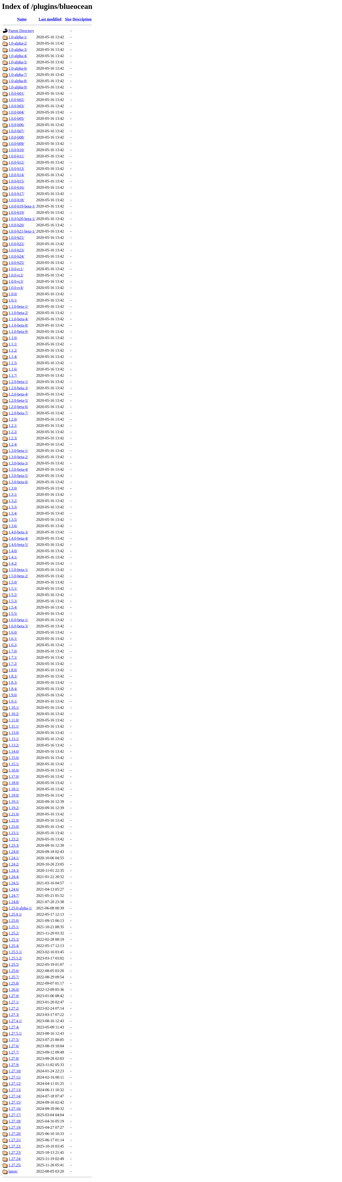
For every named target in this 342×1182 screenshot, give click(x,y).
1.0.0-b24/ (16, 256)
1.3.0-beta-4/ (18, 469)
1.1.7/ (12, 375)
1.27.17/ (14, 1115)
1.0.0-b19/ (16, 212)
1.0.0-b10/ (16, 150)
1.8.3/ (12, 682)
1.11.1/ (13, 726)
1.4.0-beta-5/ (18, 545)
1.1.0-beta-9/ (18, 331)
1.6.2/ (12, 645)
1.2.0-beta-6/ (18, 407)
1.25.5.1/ (15, 952)
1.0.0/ (12, 294)
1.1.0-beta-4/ (18, 319)
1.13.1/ (13, 739)
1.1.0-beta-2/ (18, 313)
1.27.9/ (13, 1065)
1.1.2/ (12, 350)
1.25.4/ (13, 946)
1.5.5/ (12, 613)
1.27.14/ (14, 1096)
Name (22, 19)
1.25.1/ (13, 927)
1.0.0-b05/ (16, 118)
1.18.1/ (13, 789)
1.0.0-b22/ (16, 244)
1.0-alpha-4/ (17, 56)
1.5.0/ (12, 582)
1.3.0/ (12, 488)
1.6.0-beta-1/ (18, 620)
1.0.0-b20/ (16, 225)
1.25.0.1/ (15, 914)
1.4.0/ (12, 551)
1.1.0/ (12, 338)
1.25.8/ (13, 983)
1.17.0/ (13, 776)
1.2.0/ (12, 419)
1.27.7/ (13, 1052)
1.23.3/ (13, 845)
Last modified (50, 19)
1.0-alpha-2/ (17, 43)
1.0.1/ (12, 300)
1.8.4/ (12, 689)
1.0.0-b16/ (16, 187)
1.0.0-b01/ (16, 93)
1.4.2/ (12, 563)
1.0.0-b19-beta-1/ (21, 206)
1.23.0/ (13, 827)
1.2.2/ (12, 432)
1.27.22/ (14, 1146)
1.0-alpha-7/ (17, 75)
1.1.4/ (12, 357)
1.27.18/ (14, 1121)
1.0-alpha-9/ (17, 87)
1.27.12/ (14, 1083)
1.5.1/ (12, 588)
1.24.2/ (13, 864)
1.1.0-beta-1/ (18, 306)
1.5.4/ (12, 607)
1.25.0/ (13, 921)
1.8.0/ (12, 670)
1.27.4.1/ (15, 1021)
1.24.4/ (13, 877)
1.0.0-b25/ (16, 263)
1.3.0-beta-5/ (18, 476)
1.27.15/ (14, 1102)
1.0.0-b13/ (16, 169)
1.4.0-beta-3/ (18, 532)
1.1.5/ (12, 363)
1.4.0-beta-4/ (18, 538)
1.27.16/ (14, 1109)
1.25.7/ (13, 977)
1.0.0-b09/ (16, 143)
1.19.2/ (13, 808)
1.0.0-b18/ (16, 200)
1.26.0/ (13, 989)
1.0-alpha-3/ (17, 49)
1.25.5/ (13, 964)
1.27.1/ (13, 1002)
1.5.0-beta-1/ (18, 570)
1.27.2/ (13, 1008)
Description (82, 19)
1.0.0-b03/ (16, 106)
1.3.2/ (12, 501)
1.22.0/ (13, 820)
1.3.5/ (12, 519)
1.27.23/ (14, 1152)
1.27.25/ (14, 1165)
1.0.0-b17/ (16, 194)
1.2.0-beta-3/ (18, 388)
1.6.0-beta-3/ (18, 626)
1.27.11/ (14, 1077)
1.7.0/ (12, 651)
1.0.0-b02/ (16, 100)
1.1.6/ (12, 369)
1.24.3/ (13, 870)
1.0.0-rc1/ (15, 269)
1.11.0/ (13, 720)
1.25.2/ (13, 933)
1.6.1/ (12, 639)
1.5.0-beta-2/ (18, 576)
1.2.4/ (12, 444)
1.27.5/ (13, 1040)
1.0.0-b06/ (16, 125)
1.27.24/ (14, 1159)
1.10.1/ (13, 707)
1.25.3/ (13, 939)
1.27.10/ (14, 1071)
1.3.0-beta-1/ (18, 451)
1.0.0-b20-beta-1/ (21, 219)
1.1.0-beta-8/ (18, 325)
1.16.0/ (13, 770)
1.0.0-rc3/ (15, 281)
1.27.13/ (14, 1090)
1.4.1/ (12, 557)
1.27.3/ (13, 1015)
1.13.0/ (13, 733)
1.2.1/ (12, 425)
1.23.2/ (13, 839)
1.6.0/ (12, 632)
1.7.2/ (12, 664)
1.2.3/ (12, 438)
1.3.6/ (12, 526)
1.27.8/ (13, 1058)
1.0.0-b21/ (16, 237)
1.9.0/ (12, 695)
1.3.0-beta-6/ (18, 482)
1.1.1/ (12, 344)
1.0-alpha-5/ (17, 62)
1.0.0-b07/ (16, 131)
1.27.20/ (14, 1134)
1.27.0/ (13, 996)
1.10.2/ (13, 714)
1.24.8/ (13, 902)
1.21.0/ (13, 814)
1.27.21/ (14, 1140)
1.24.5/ (13, 883)
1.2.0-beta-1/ (18, 382)
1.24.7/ (13, 895)
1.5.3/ (12, 601)
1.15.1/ (13, 764)
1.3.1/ (12, 494)
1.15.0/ (13, 758)
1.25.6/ (13, 971)
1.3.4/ (12, 513)
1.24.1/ (13, 858)
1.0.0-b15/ (16, 181)
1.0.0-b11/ (16, 156)
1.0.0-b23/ (16, 250)
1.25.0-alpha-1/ (20, 908)
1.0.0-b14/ (16, 175)
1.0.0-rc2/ (15, 275)
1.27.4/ (13, 1027)
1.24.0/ (13, 852)
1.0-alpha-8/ (17, 81)
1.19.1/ (13, 801)
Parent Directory (21, 31)
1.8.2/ (12, 676)
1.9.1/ (12, 701)
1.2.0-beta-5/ (18, 400)
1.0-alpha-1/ (17, 37)
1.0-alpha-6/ (17, 68)
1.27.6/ (13, 1046)
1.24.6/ (13, 889)
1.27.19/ (14, 1127)
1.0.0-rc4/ (15, 288)
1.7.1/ (12, 657)
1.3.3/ (12, 507)
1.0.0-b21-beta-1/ (21, 231)
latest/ (13, 1171)
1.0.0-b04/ (16, 112)
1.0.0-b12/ (16, 162)
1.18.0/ (13, 783)
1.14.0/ (13, 751)
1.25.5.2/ (15, 958)
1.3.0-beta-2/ (18, 457)
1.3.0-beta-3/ (18, 463)
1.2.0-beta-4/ (18, 394)
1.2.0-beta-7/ (18, 413)
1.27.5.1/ (15, 1033)
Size (68, 19)
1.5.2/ (12, 595)
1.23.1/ (13, 833)
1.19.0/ (13, 795)
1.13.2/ (13, 745)
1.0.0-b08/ (16, 137)
